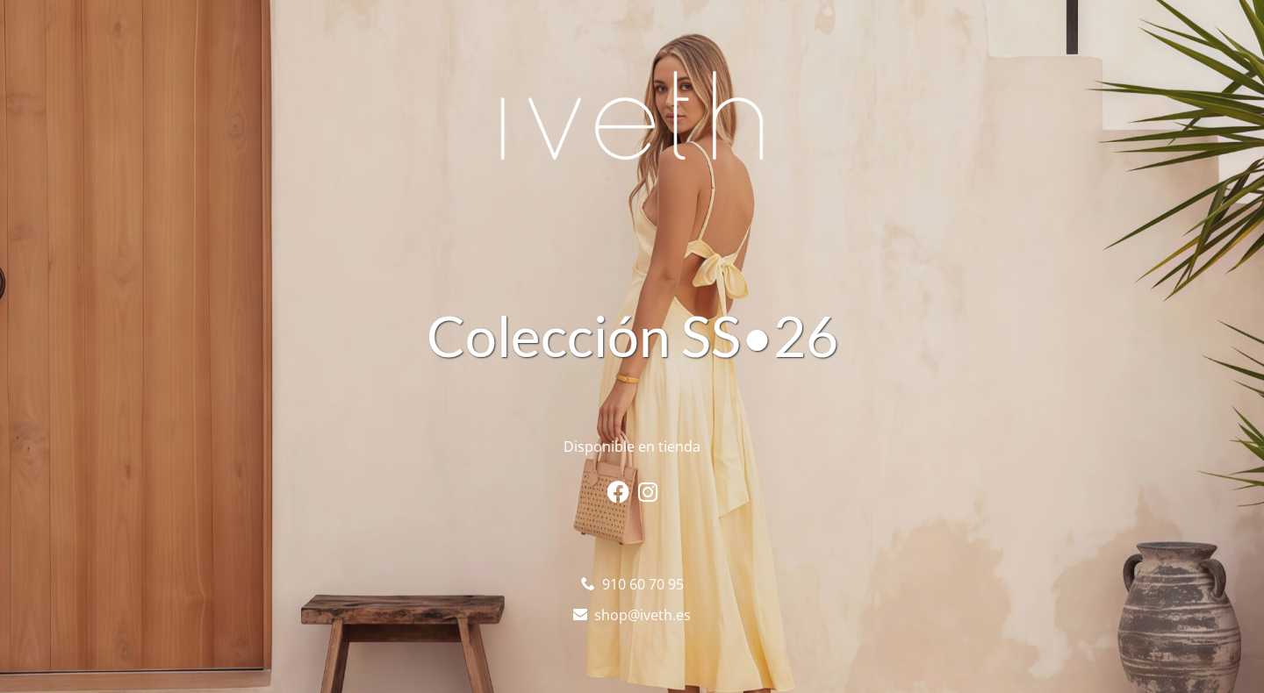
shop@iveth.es (642, 615)
